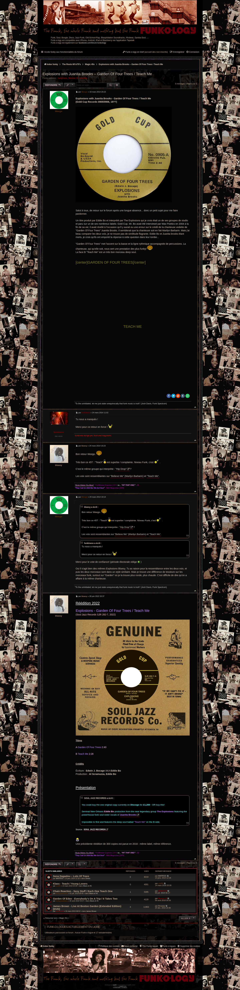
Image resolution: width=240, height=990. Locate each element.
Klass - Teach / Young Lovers (70, 883)
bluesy (58, 465)
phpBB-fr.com (123, 986)
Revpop (161, 906)
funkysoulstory (62, 893)
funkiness (62, 78)
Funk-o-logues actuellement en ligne (73, 927)
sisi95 (58, 886)
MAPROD (59, 878)
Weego (58, 111)
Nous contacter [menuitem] (129, 946)
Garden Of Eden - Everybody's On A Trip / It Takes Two (85, 898)
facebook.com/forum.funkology (92, 43)
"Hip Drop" (121, 469)
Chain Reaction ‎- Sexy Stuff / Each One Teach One (83, 891)
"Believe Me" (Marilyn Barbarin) (126, 476)
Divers (87, 878)
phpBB (114, 985)
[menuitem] (192, 52)
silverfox (83, 78)
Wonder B (73, 78)
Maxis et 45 (87, 886)
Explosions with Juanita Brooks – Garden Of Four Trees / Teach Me (131, 64)
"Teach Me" (153, 476)
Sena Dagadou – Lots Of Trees (71, 876)
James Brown (91, 911)
